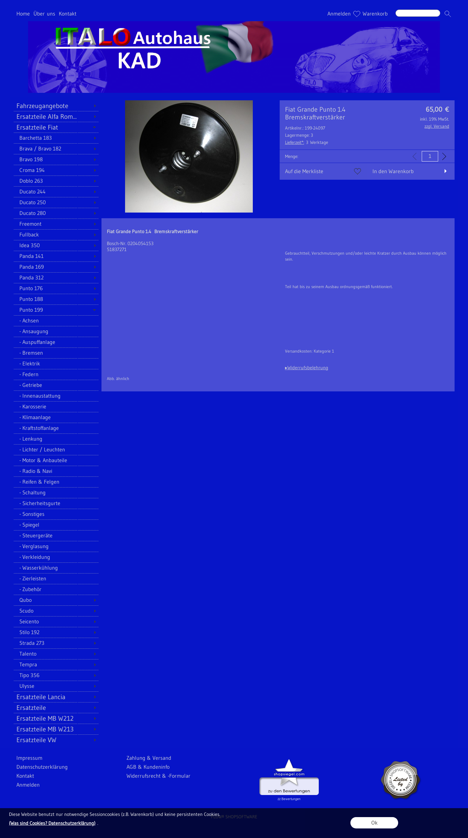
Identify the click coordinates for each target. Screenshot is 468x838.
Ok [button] (374, 822)
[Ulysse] (55, 686)
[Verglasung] (55, 546)
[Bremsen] (55, 352)
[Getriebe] (55, 385)
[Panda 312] (55, 277)
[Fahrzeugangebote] (55, 105)
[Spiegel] (55, 524)
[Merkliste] (357, 14)
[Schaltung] (55, 492)
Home (23, 13)
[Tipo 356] (55, 675)
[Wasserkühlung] (55, 567)
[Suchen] (417, 13)
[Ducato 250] (55, 202)
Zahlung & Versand (149, 758)
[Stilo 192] (55, 632)
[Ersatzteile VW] (55, 739)
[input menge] (430, 156)
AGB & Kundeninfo (148, 767)
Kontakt (67, 13)
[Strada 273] (55, 643)
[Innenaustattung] (55, 395)
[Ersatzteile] (55, 707)
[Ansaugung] (55, 331)
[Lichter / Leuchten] (55, 449)
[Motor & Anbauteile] (55, 460)
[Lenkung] (55, 438)
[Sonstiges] (55, 514)
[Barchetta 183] (55, 138)
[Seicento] (55, 621)
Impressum (29, 758)
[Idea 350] (55, 245)
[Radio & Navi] (55, 471)
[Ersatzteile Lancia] (55, 696)
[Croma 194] (55, 170)
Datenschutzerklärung (42, 767)
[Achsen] (55, 320)
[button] (448, 14)
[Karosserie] (55, 406)
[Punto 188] (55, 299)
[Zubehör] (55, 589)
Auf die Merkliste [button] (304, 171)
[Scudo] (55, 610)
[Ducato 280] (55, 213)
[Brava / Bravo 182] (55, 148)
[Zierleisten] (55, 578)
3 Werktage (306, 142)
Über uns (44, 13)
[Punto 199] (55, 310)
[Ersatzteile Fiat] (55, 127)
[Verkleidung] (55, 557)
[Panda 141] (55, 256)
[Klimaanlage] (55, 417)
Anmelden (339, 13)
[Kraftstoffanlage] (55, 428)
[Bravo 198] (55, 159)
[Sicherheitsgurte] (55, 503)
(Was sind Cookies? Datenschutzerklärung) (52, 823)
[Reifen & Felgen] (55, 481)
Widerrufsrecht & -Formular (158, 776)
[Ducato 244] (55, 191)
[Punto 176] (55, 288)
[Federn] (55, 374)
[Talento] (55, 653)
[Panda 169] (55, 267)
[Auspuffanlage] (55, 342)
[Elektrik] (55, 363)
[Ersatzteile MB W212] (55, 718)
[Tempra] (55, 664)
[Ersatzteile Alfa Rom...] (55, 116)
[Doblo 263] (55, 181)
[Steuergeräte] (55, 535)
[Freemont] (55, 224)
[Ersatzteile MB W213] (55, 729)
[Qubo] (55, 600)
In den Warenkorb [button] (393, 171)
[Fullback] (55, 234)
